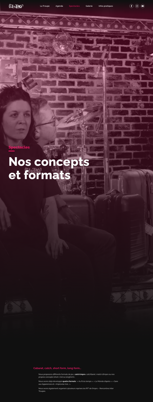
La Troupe (45, 6)
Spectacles (74, 6)
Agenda (59, 6)
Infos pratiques (106, 6)
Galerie (89, 6)
